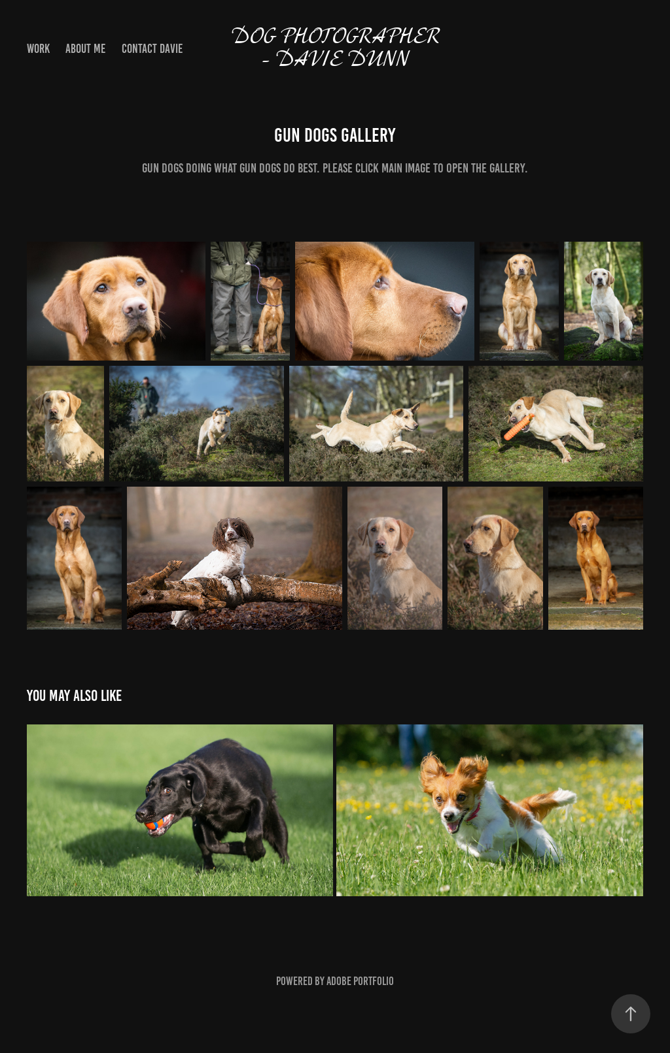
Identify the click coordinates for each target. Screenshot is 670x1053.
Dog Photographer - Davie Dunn (337, 49)
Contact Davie (152, 49)
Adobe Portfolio (360, 981)
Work (38, 49)
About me (85, 49)
